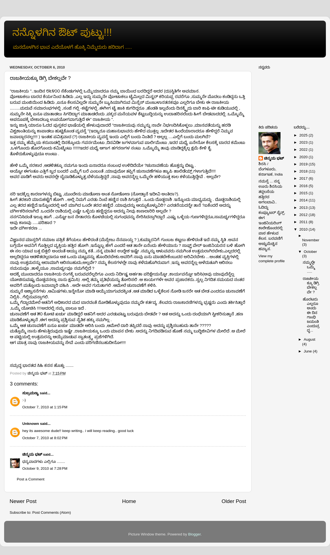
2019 (304, 164)
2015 (304, 193)
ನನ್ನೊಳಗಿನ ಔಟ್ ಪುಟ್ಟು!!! (62, 32)
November (310, 240)
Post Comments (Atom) (51, 512)
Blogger (194, 534)
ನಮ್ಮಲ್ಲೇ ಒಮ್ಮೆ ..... (309, 266)
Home (129, 501)
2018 (304, 171)
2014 (304, 200)
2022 (304, 149)
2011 (304, 222)
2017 (304, 178)
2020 (304, 157)
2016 (304, 186)
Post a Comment (31, 479)
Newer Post (23, 501)
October (310, 252)
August (309, 339)
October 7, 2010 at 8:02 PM (44, 438)
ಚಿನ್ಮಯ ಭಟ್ (32, 454)
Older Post (234, 501)
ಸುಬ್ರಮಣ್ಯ (30, 393)
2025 (304, 135)
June (308, 351)
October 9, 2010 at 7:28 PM (44, 468)
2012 (304, 215)
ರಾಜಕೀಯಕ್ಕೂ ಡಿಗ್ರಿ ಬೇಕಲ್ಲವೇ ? (311, 285)
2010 (304, 229)
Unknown (30, 424)
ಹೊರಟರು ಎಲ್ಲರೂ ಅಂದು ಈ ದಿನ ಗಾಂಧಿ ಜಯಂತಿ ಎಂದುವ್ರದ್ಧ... (311, 314)
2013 (304, 208)
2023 (304, 142)
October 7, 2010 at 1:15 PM (44, 407)
